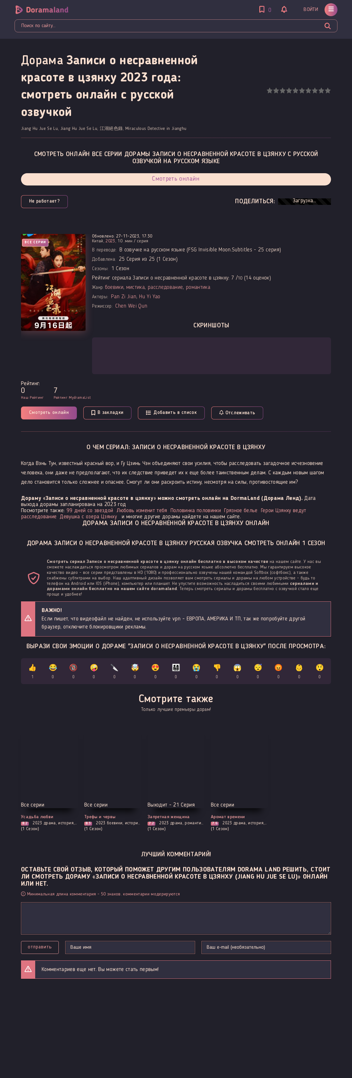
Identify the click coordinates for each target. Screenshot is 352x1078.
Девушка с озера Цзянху (88, 517)
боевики (114, 287)
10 (327, 90)
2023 (110, 241)
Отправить (40, 947)
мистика (135, 287)
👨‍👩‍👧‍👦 (176, 673)
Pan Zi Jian (124, 297)
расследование (165, 287)
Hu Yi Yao (149, 297)
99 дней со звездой (90, 510)
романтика (198, 287)
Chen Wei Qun (131, 306)
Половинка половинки (196, 510)
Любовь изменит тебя (141, 510)
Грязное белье (240, 510)
